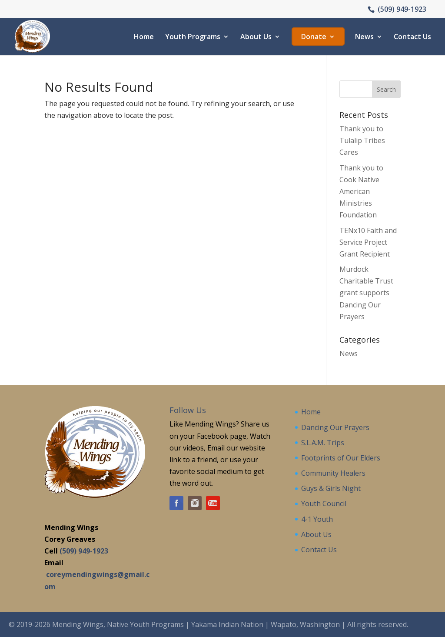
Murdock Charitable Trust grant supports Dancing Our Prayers (366, 292)
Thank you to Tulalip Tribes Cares (362, 140)
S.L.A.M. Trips (322, 442)
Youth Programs (192, 37)
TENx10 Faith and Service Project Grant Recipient (368, 242)
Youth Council (323, 503)
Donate (313, 37)
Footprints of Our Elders (340, 458)
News (364, 37)
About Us (256, 37)
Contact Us (412, 37)
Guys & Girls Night (331, 488)
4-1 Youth (317, 519)
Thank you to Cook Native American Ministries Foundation (361, 191)
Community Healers (333, 473)
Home (144, 37)
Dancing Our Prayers (335, 427)
